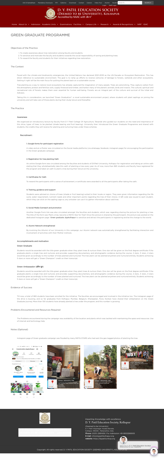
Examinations (66, 24)
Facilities (79, 24)
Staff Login (112, 5)
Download (72, 2)
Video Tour (98, 2)
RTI (56, 2)
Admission (35, 24)
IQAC (145, 24)
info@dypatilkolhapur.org (103, 436)
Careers (89, 2)
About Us (24, 24)
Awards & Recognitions (124, 24)
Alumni (107, 2)
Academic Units (50, 24)
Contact (81, 2)
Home (14, 24)
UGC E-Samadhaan (29, 2)
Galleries (63, 2)
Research (106, 24)
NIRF (139, 24)
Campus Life (92, 24)
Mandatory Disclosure (45, 2)
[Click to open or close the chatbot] (154, 450)
